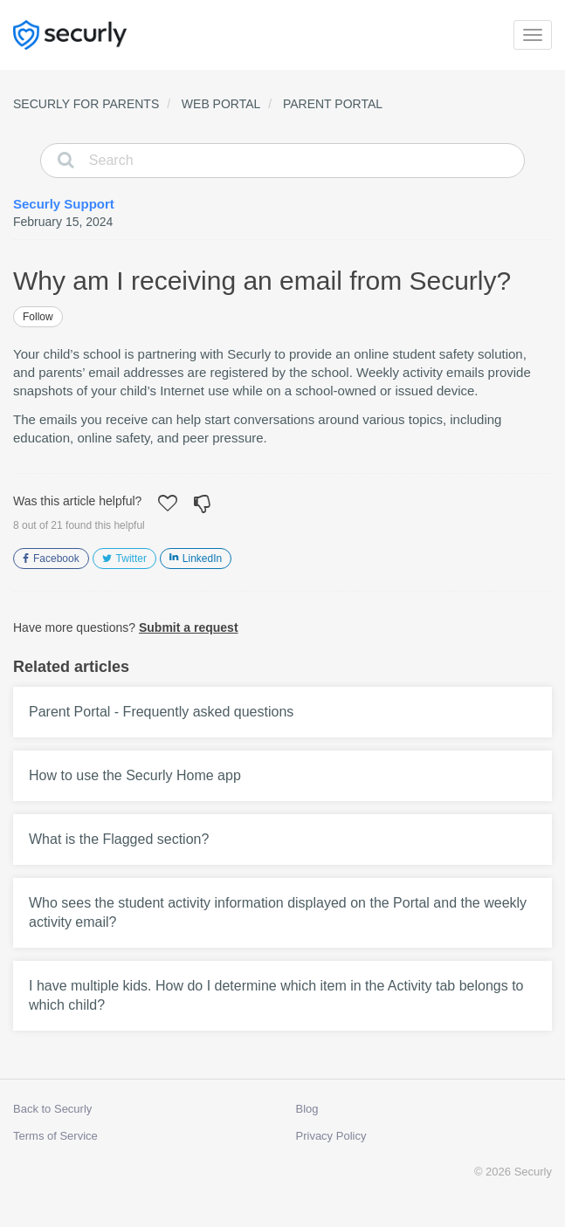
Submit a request (188, 627)
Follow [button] (38, 317)
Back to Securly (52, 1108)
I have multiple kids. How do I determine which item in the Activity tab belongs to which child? (276, 995)
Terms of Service (55, 1135)
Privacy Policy (331, 1135)
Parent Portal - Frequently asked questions (161, 711)
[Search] (282, 160)
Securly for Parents (86, 104)
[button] (168, 505)
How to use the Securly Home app (135, 775)
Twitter (131, 558)
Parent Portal (332, 104)
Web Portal (221, 104)
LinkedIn (202, 558)
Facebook (56, 558)
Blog (307, 1108)
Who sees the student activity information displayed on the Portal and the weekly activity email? (278, 912)
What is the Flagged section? (119, 839)
